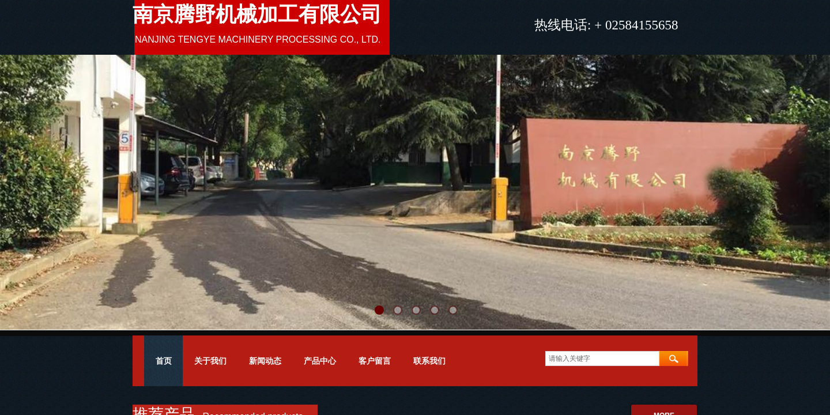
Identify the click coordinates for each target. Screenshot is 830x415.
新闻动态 (265, 360)
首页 (164, 360)
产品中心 (320, 360)
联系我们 (429, 360)
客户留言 (375, 360)
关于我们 (210, 360)
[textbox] (602, 358)
